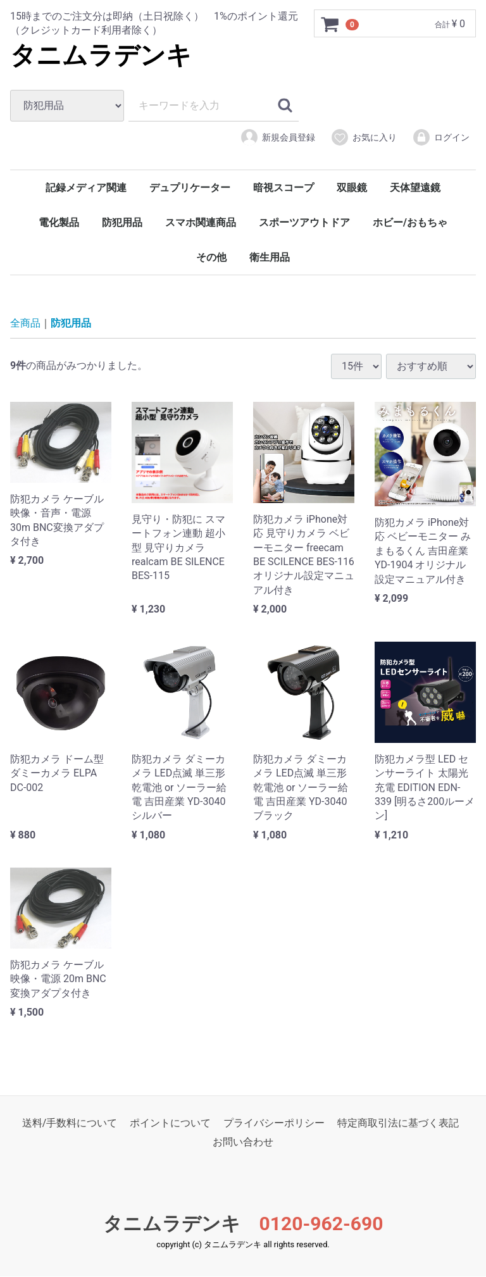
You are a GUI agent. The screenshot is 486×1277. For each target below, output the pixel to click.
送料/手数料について (70, 1124)
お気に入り (363, 137)
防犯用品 (122, 222)
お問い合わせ (243, 1143)
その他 (211, 257)
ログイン (441, 137)
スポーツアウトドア (304, 222)
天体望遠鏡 (415, 188)
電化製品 (59, 222)
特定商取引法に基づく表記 (398, 1124)
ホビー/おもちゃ (410, 222)
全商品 (25, 323)
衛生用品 (269, 257)
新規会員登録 (277, 137)
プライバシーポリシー (274, 1124)
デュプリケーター (189, 188)
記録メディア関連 (86, 188)
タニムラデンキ (101, 55)
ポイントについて (170, 1124)
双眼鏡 (352, 188)
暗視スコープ (283, 188)
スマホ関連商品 (200, 222)
